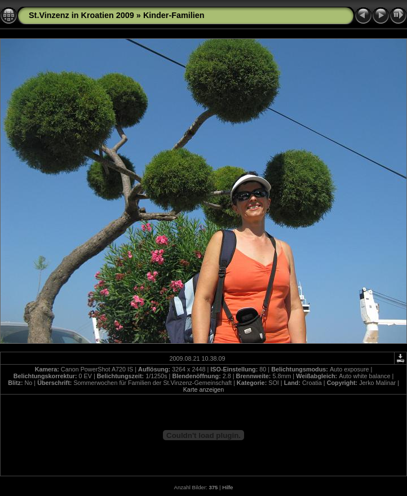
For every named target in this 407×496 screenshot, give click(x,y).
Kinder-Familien (174, 15)
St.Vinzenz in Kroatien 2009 (81, 15)
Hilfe (227, 487)
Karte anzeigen (203, 389)
